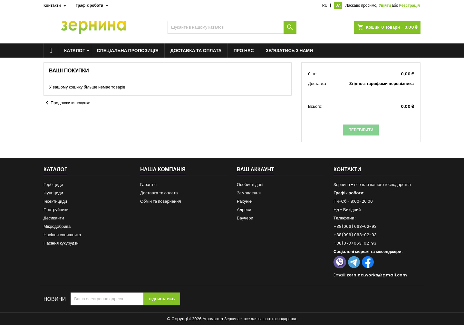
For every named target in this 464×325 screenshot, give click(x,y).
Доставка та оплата (196, 50)
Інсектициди (55, 201)
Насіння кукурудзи (61, 243)
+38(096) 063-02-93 (355, 235)
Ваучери (245, 218)
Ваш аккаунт (255, 169)
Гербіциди (53, 184)
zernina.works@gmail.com (377, 275)
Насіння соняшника (62, 235)
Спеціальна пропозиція (128, 50)
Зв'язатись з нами (289, 50)
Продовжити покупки (67, 103)
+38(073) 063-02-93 (355, 243)
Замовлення (249, 193)
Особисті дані (250, 184)
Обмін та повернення (160, 201)
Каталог (74, 50)
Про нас (244, 50)
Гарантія (148, 184)
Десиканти (54, 218)
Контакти (347, 169)
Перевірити (360, 130)
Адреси (244, 210)
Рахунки (245, 201)
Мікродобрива (57, 226)
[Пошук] (232, 27)
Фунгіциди (53, 193)
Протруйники (56, 210)
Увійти (385, 5)
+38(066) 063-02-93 (355, 226)
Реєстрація (409, 5)
